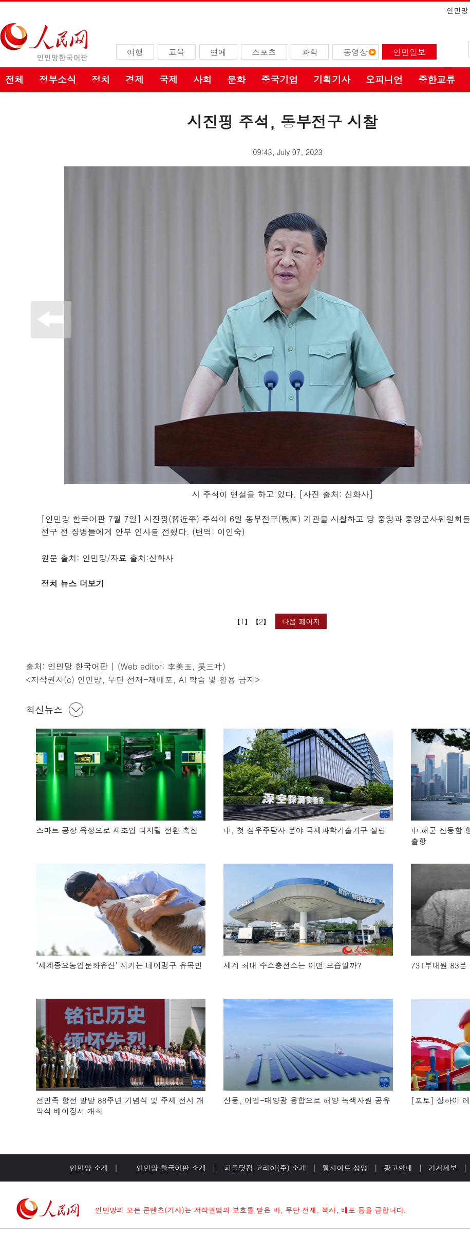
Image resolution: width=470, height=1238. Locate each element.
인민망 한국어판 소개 (171, 1168)
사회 (202, 79)
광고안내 (398, 1168)
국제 (168, 79)
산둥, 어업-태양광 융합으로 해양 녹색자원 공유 (306, 1100)
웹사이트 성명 (345, 1168)
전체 (14, 79)
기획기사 (331, 79)
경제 (134, 79)
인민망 (457, 10)
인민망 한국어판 (78, 666)
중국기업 (279, 79)
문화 (236, 79)
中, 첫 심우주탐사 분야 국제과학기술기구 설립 (304, 830)
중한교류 (436, 79)
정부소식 (57, 79)
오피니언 (384, 79)
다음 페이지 (301, 621)
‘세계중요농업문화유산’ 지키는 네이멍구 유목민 (119, 965)
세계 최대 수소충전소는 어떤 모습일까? (292, 965)
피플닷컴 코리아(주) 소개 (264, 1168)
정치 (100, 79)
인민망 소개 (89, 1168)
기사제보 (442, 1168)
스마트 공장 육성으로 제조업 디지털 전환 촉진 (117, 830)
